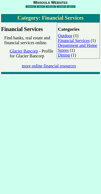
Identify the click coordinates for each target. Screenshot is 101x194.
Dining (64, 55)
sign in (71, 7)
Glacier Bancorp (24, 51)
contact (61, 7)
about (41, 7)
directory (30, 7)
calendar (50, 7)
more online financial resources (49, 66)
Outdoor (65, 35)
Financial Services (74, 40)
